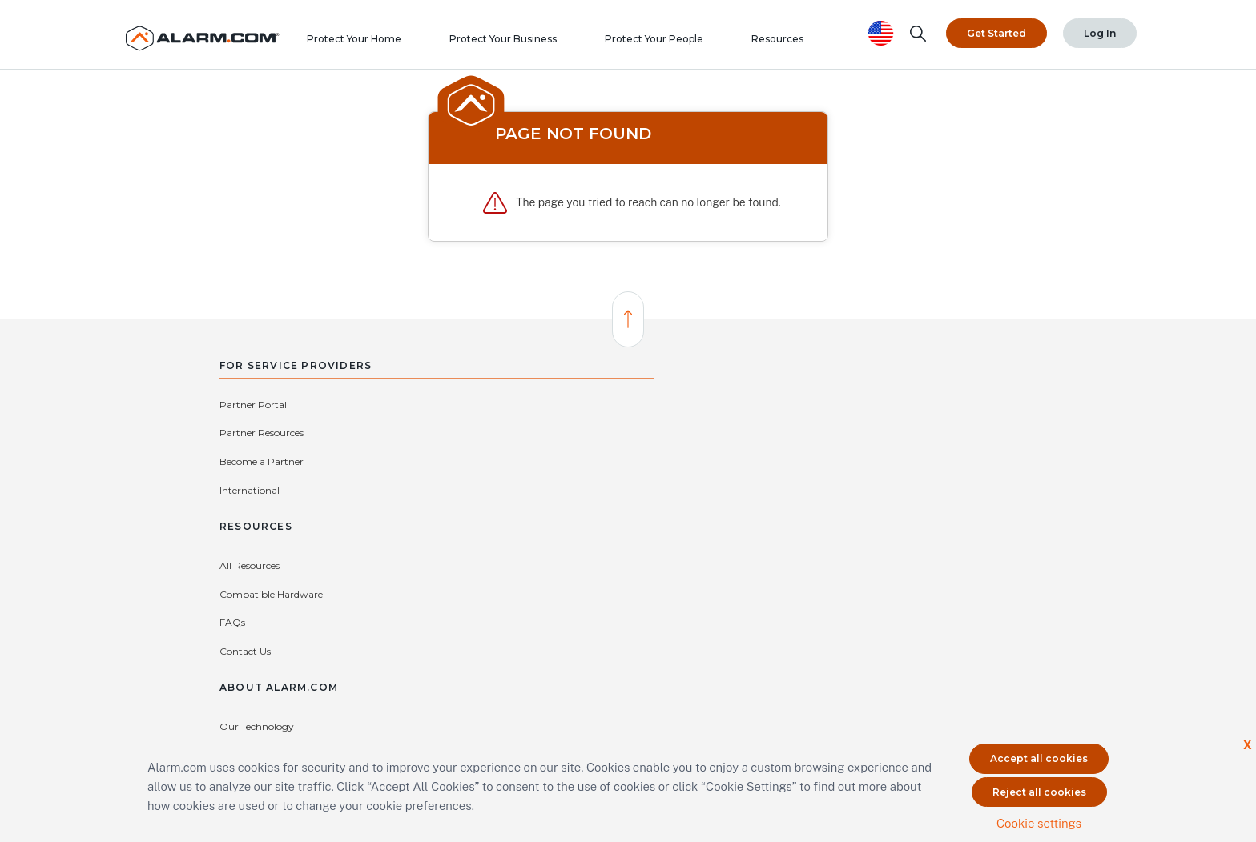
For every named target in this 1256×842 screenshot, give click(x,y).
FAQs (553, 461)
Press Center (932, 433)
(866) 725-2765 (600, 636)
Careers (921, 404)
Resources (794, 44)
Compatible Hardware (592, 433)
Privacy (773, 461)
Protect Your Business (520, 44)
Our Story (778, 433)
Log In (1100, 31)
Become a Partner (261, 433)
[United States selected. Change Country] (881, 30)
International (398, 433)
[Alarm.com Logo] (211, 30)
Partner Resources (410, 404)
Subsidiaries (782, 489)
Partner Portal (253, 404)
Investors (924, 461)
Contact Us (566, 489)
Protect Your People (671, 44)
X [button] (1246, 742)
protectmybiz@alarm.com (488, 636)
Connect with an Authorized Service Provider (466, 660)
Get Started (996, 31)
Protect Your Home (371, 44)
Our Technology (792, 404)
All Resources (571, 404)
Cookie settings (1038, 820)
